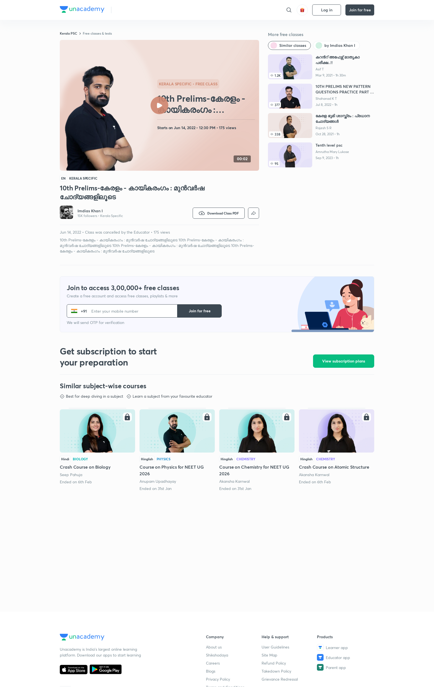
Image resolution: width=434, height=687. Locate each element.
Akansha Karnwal (234, 481)
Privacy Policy (218, 679)
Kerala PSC (68, 33)
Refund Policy (274, 663)
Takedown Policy (276, 671)
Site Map (269, 655)
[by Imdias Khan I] (336, 45)
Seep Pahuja (71, 474)
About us (214, 647)
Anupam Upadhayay (158, 481)
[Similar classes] (289, 45)
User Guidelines (275, 647)
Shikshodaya (217, 655)
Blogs (210, 671)
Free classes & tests (97, 33)
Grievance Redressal (280, 679)
